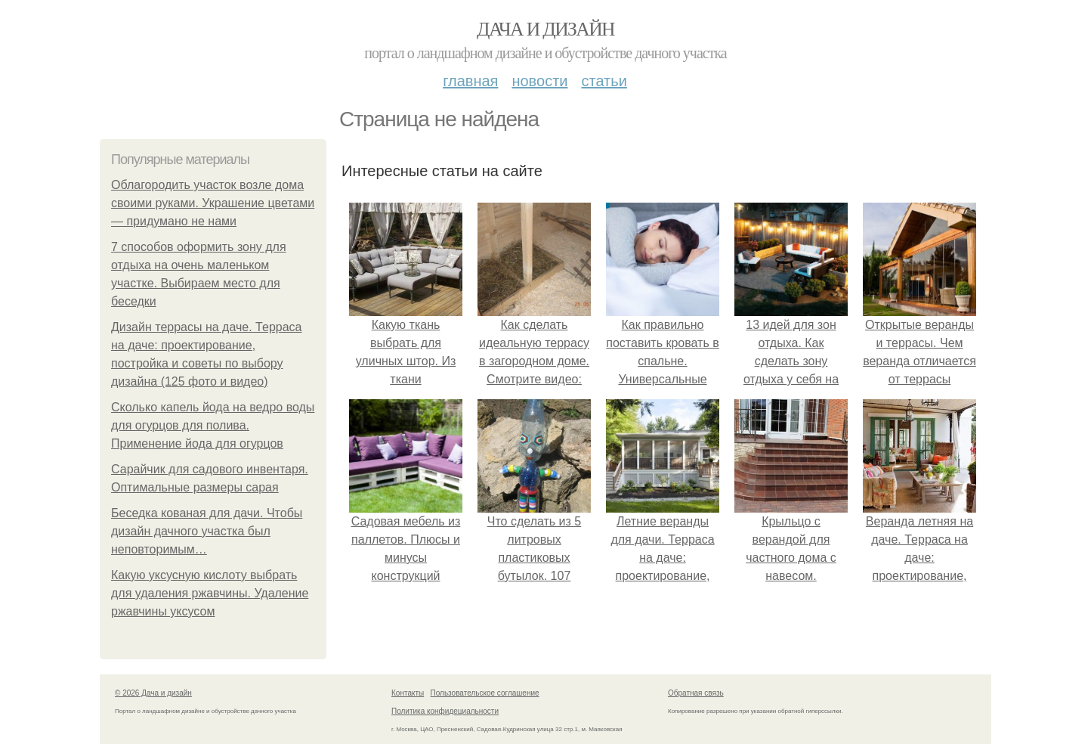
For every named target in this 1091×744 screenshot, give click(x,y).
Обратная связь (696, 693)
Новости (539, 81)
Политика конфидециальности (445, 711)
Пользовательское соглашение (485, 693)
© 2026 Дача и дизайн (153, 693)
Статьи (603, 81)
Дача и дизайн (545, 29)
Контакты (407, 693)
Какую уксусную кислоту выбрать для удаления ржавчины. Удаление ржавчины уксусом (209, 593)
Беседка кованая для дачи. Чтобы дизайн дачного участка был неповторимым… (206, 531)
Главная (470, 81)
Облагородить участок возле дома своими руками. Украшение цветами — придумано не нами (212, 203)
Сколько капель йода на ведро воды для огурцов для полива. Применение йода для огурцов (212, 425)
